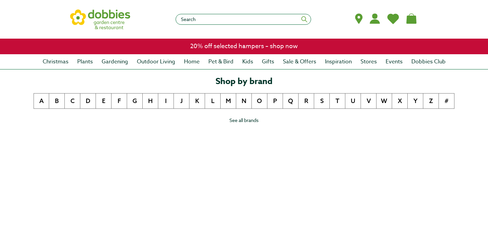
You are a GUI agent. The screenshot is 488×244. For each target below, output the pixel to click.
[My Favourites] (393, 19)
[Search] (243, 19)
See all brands (244, 120)
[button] (358, 18)
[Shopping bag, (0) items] (411, 18)
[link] (244, 46)
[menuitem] (55, 61)
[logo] (100, 19)
